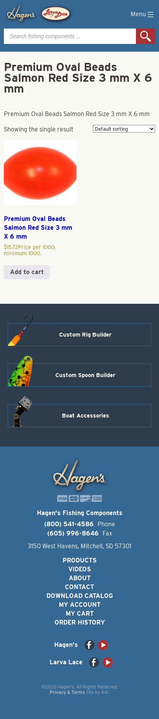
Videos (79, 569)
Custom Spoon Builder (85, 375)
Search (145, 36)
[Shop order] (124, 129)
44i (104, 692)
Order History (80, 622)
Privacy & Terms (67, 692)
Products (80, 560)
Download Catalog (79, 595)
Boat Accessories (85, 415)
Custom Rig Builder (85, 334)
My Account (80, 604)
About (80, 578)
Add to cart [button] (27, 272)
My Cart (80, 613)
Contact (79, 587)
